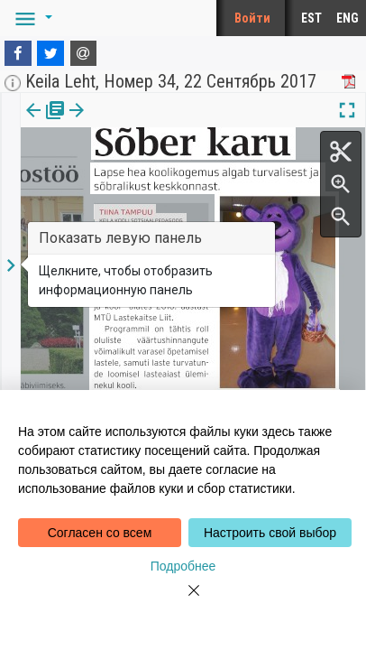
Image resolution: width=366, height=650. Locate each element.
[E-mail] (83, 53)
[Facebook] (18, 53)
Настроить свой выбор (270, 532)
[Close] (183, 601)
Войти (252, 18)
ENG (347, 18)
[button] (30, 18)
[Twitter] (50, 53)
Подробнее (183, 566)
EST (311, 18)
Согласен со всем (100, 532)
